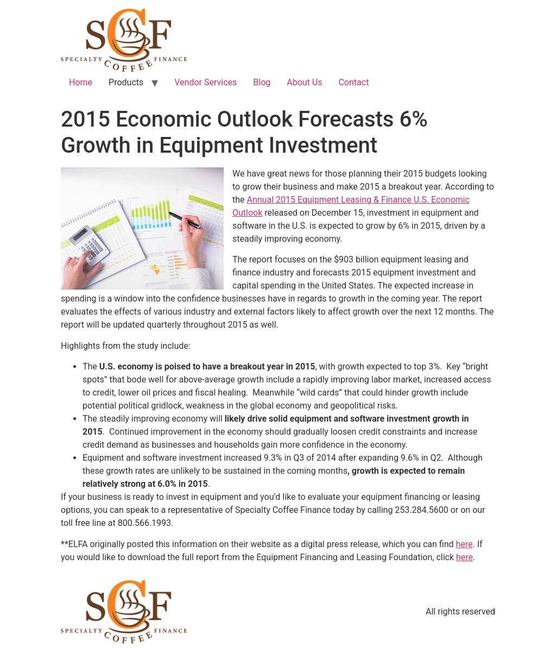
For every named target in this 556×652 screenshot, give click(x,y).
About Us (304, 82)
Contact (353, 82)
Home (80, 82)
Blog (261, 82)
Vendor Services (205, 82)
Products (126, 82)
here (464, 544)
